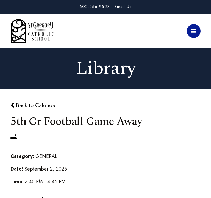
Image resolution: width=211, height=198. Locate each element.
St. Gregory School (32, 31)
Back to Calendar (33, 105)
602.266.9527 (94, 7)
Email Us (123, 7)
